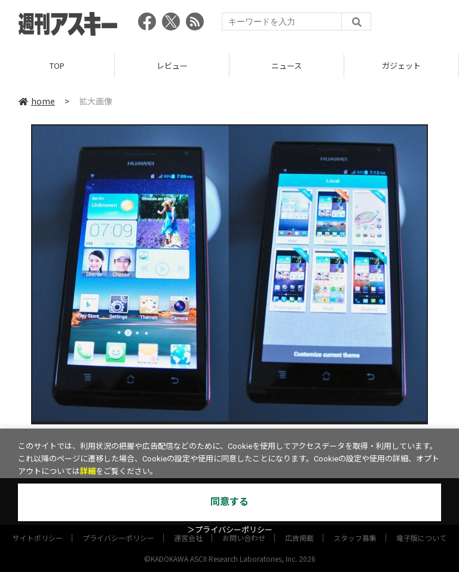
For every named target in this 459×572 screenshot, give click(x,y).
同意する (229, 501)
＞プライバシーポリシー (230, 529)
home (37, 101)
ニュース (286, 65)
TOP (57, 65)
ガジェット (401, 65)
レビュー (172, 65)
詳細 (88, 471)
